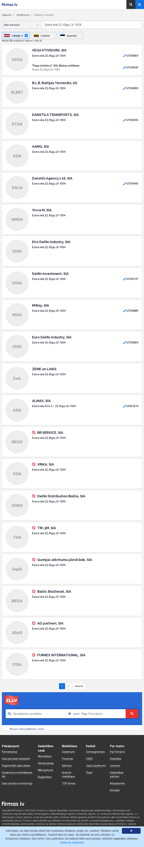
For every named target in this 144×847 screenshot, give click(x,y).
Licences (115, 765)
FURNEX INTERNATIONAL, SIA (61, 655)
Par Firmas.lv (117, 751)
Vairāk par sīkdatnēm (72, 842)
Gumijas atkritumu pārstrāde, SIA (64, 560)
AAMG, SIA (40, 146)
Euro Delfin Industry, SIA (51, 337)
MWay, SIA (40, 305)
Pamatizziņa (9, 751)
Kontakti (115, 790)
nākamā (79, 686)
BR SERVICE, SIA (50, 433)
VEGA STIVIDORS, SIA (49, 50)
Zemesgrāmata (95, 751)
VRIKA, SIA (45, 464)
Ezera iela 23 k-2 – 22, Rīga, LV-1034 (54, 406)
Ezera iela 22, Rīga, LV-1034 (48, 55)
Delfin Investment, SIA (50, 274)
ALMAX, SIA (41, 401)
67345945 (130, 120)
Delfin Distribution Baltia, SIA (61, 496)
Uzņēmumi (22, 14)
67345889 (130, 310)
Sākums (7, 14)
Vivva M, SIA (42, 210)
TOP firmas (68, 783)
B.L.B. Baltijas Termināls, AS (54, 83)
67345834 (130, 55)
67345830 (130, 88)
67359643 (130, 67)
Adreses (67, 765)
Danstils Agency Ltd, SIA (52, 178)
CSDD (89, 758)
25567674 (130, 406)
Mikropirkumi (45, 770)
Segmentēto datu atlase (16, 765)
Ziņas (89, 772)
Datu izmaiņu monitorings (17, 783)
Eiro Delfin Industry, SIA (51, 242)
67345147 (130, 278)
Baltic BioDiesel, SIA (54, 591)
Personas (67, 758)
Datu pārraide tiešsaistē (16, 758)
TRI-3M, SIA (46, 528)
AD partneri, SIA (50, 623)
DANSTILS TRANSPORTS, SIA (55, 115)
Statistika (115, 758)
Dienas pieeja (46, 763)
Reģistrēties (45, 777)
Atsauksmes (117, 783)
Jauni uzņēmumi (96, 765)
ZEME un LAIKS (44, 369)
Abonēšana (44, 756)
